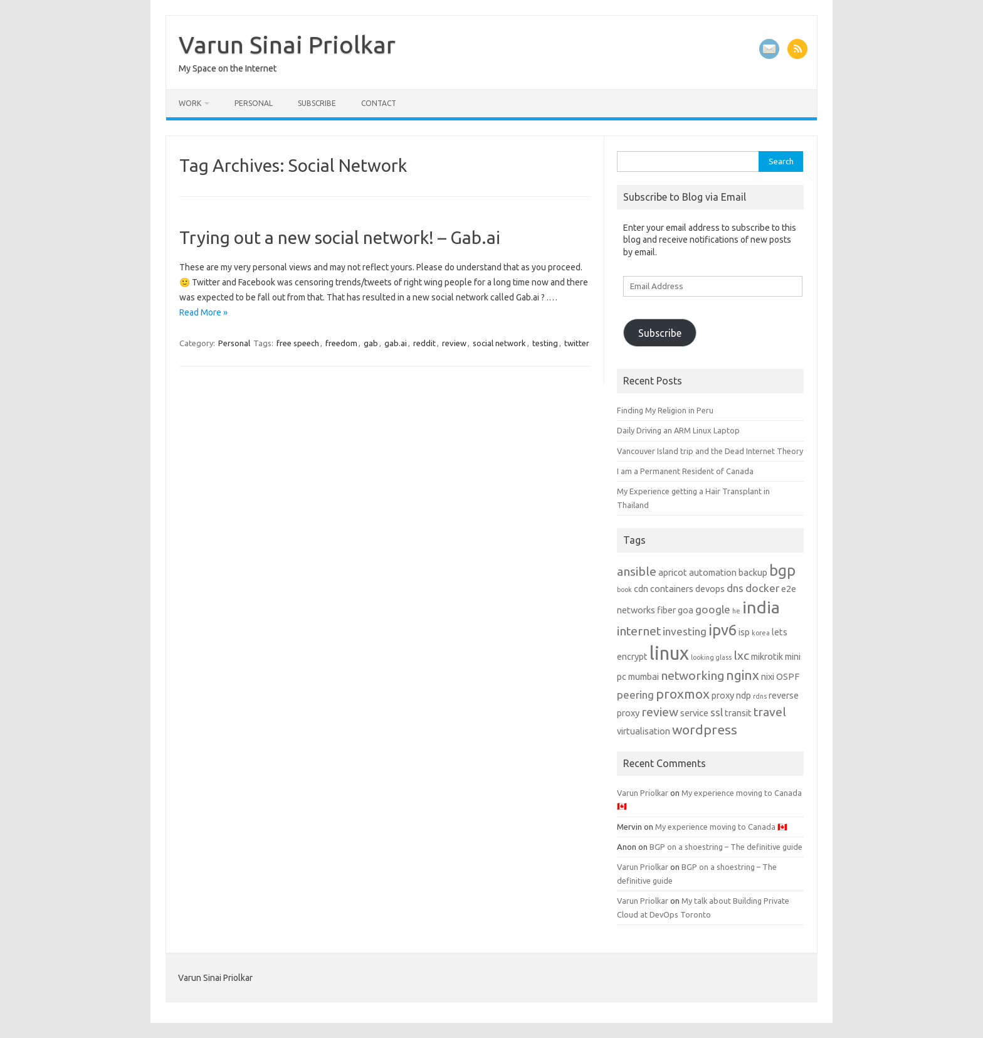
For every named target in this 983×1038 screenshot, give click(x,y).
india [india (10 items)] (761, 607)
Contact (378, 103)
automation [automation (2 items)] (713, 572)
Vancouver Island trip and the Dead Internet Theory (710, 451)
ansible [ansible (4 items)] (636, 571)
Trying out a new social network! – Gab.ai (339, 237)
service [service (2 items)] (694, 712)
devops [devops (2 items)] (710, 588)
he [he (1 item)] (736, 611)
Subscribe (317, 103)
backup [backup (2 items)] (753, 572)
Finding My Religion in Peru (665, 410)
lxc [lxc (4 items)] (741, 655)
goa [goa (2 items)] (685, 610)
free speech (297, 343)
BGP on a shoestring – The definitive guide (725, 846)
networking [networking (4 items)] (692, 675)
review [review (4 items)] (659, 712)
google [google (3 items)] (712, 609)
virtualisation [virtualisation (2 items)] (643, 731)
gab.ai (395, 343)
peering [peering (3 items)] (635, 695)
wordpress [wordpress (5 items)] (704, 729)
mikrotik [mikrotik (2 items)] (767, 656)
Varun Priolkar (642, 792)
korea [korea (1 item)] (761, 633)
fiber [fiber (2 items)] (666, 610)
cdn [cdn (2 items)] (641, 588)
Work (190, 103)
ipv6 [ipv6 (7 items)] (722, 630)
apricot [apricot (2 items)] (672, 572)
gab (371, 343)
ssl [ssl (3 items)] (716, 712)
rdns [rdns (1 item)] (760, 696)
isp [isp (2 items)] (744, 632)
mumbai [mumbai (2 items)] (643, 676)
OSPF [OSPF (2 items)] (787, 676)
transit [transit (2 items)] (738, 712)
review (454, 343)
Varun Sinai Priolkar (287, 44)
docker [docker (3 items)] (762, 588)
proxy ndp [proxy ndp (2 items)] (731, 695)
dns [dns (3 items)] (735, 588)
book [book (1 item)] (624, 589)
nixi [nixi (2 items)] (767, 676)
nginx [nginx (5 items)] (742, 674)
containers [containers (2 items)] (671, 588)
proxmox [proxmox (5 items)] (683, 693)
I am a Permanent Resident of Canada (685, 471)
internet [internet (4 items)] (639, 631)
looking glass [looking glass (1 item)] (711, 657)
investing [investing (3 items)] (685, 631)
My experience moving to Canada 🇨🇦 (721, 826)
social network (499, 343)
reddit (424, 343)
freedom (341, 343)
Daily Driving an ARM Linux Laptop (678, 430)
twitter (576, 343)
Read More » (203, 312)
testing (545, 343)
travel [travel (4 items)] (770, 712)
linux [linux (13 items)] (669, 653)
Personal (253, 103)
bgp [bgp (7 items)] (782, 570)
